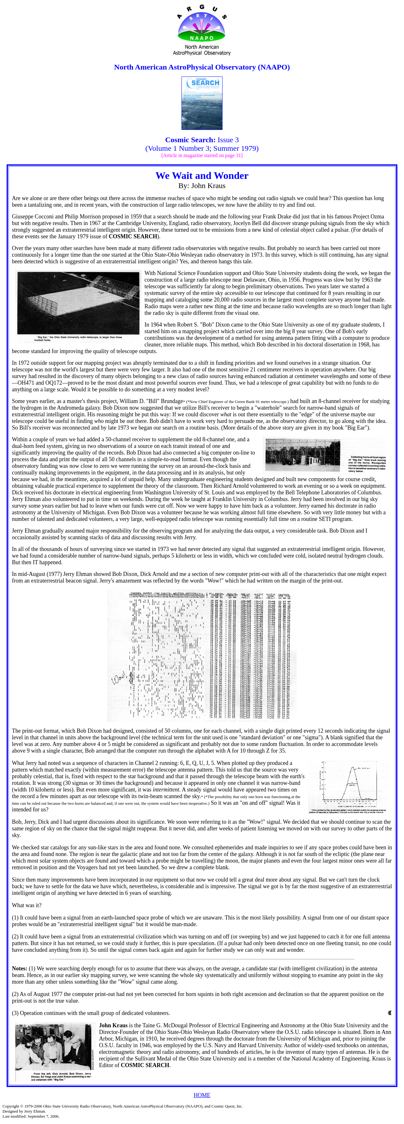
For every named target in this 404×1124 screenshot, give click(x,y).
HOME (202, 1095)
